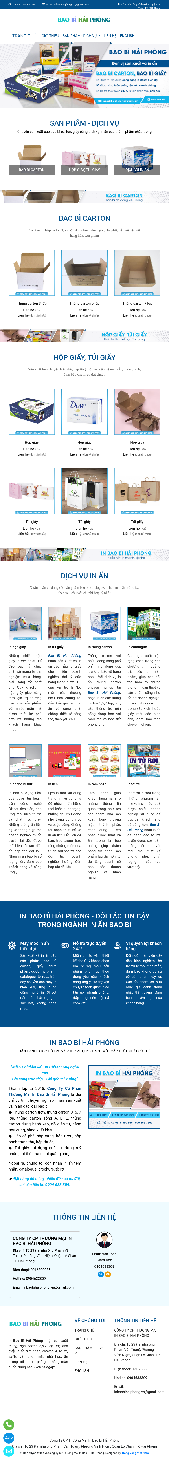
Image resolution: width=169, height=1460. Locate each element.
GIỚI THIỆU (50, 36)
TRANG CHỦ (24, 35)
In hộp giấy (17, 647)
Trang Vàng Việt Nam (135, 1453)
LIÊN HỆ (110, 36)
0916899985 (40, 1270)
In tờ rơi (133, 784)
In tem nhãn (97, 784)
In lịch (53, 784)
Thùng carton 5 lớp (84, 303)
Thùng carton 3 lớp (31, 303)
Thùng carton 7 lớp (137, 303)
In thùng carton (100, 647)
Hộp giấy (32, 442)
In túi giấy (56, 647)
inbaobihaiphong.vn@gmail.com (48, 1287)
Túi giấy (32, 522)
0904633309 (36, 1279)
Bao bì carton (32, 170)
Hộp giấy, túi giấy (84, 170)
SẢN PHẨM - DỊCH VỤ (79, 36)
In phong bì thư (20, 784)
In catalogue (137, 647)
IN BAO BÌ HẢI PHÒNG (84, 1042)
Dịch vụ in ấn (137, 170)
